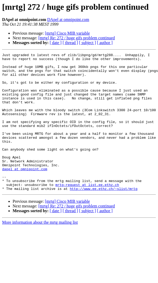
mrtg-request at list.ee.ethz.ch (87, 211)
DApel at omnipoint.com (68, 19)
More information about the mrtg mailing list (40, 250)
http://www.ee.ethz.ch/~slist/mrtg (103, 216)
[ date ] (56, 42)
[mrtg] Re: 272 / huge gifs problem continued (76, 38)
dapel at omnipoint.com (24, 192)
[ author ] (105, 42)
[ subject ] (87, 42)
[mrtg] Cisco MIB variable (67, 33)
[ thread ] (70, 42)
